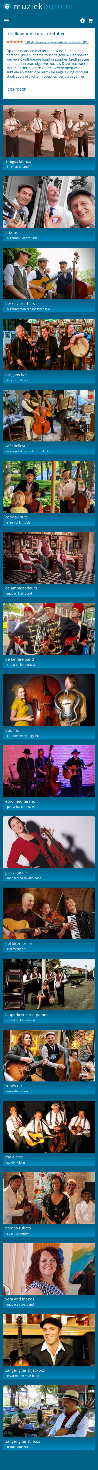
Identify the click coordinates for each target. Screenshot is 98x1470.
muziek (44, 6)
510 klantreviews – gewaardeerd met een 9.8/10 (57, 42)
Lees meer (16, 89)
